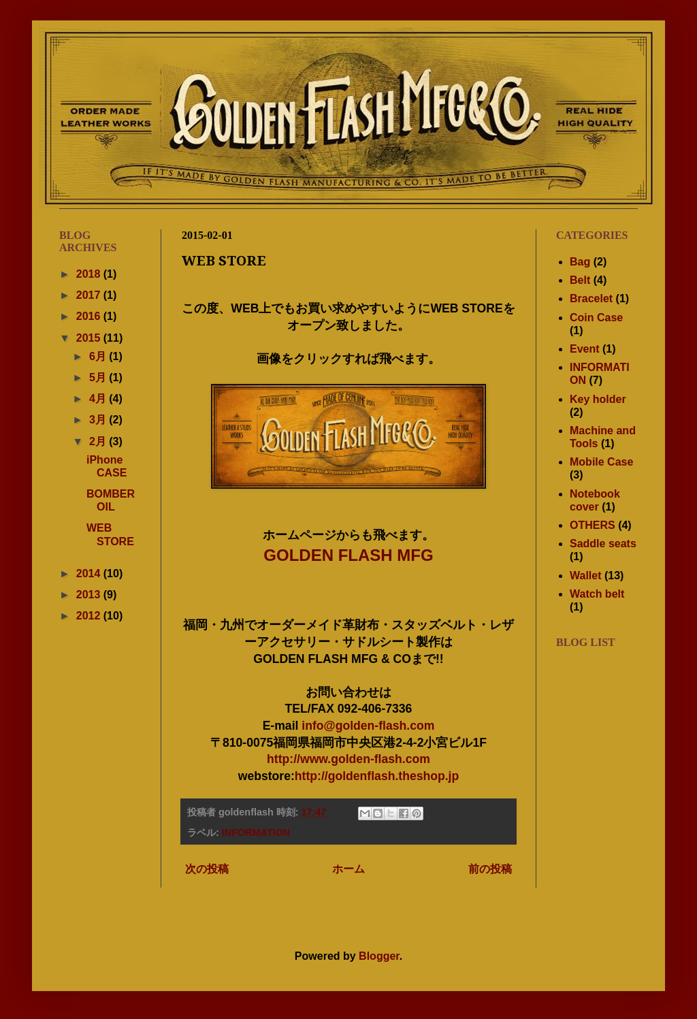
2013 (89, 594)
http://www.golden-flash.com (348, 759)
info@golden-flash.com (368, 725)
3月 (99, 419)
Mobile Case (601, 462)
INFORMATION (256, 832)
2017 (89, 295)
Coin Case (596, 317)
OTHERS (592, 525)
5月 (99, 377)
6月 (99, 356)
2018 (89, 274)
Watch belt (597, 594)
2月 (99, 441)
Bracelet (591, 298)
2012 (89, 615)
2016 (89, 316)
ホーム (348, 869)
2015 (89, 338)
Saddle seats (603, 543)
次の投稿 (207, 869)
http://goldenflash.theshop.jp (377, 776)
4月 (99, 398)
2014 (89, 573)
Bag (580, 262)
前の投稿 (490, 869)
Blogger (379, 956)
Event (585, 349)
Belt (580, 280)
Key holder (598, 399)
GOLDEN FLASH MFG (348, 555)
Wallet (586, 575)
